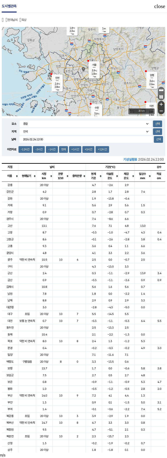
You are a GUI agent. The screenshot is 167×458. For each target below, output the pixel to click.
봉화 (10, 389)
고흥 (10, 246)
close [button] (159, 6)
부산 (10, 395)
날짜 (13, 139)
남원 (10, 293)
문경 (10, 348)
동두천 (9, 327)
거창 (10, 212)
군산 (10, 273)
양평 (152, 75)
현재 (63, 149)
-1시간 (51, 149)
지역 (14, 131)
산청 (10, 443)
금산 (10, 280)
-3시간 (39, 149)
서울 (94, 64)
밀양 (10, 354)
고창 (10, 232)
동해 (10, 334)
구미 (10, 266)
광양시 (9, 253)
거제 (10, 205)
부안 (10, 402)
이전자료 (11, 149)
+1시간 (75, 149)
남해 (10, 300)
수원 (97, 107)
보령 (10, 368)
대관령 (9, 307)
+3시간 (88, 149)
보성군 (9, 375)
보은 (10, 382)
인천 (57, 78)
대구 (10, 314)
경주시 (9, 219)
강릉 (10, 185)
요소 (14, 123)
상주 (10, 450)
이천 (151, 106)
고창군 (9, 239)
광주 (10, 259)
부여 (10, 409)
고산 (10, 225)
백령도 (9, 361)
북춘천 (9, 436)
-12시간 (25, 149)
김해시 (9, 286)
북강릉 (9, 416)
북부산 (9, 422)
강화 (10, 198)
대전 (10, 321)
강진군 (9, 191)
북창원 (9, 429)
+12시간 (102, 149)
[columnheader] (10, 176)
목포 (10, 341)
